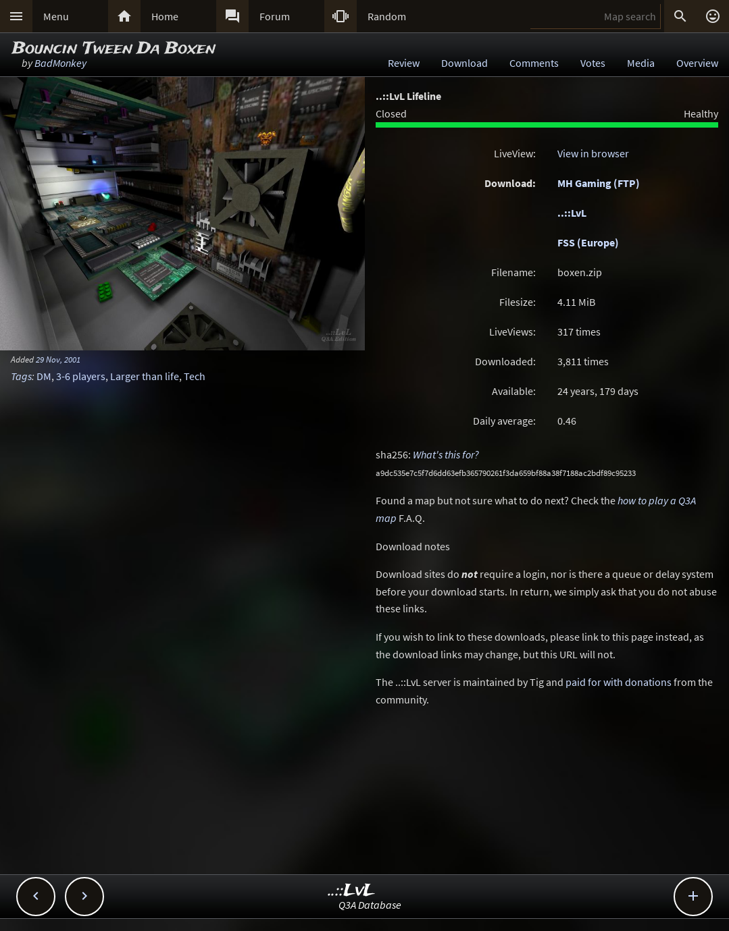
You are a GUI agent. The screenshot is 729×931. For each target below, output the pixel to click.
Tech (194, 376)
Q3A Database (369, 904)
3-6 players (80, 376)
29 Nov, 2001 (58, 359)
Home (164, 16)
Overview (697, 63)
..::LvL (571, 212)
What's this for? (446, 454)
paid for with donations (618, 682)
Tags (21, 376)
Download (464, 63)
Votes (592, 63)
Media (641, 63)
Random (387, 16)
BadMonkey (60, 63)
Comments (534, 63)
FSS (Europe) (588, 242)
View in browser (593, 153)
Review (404, 63)
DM (43, 376)
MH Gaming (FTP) (598, 183)
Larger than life (144, 376)
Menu (56, 16)
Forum (274, 16)
